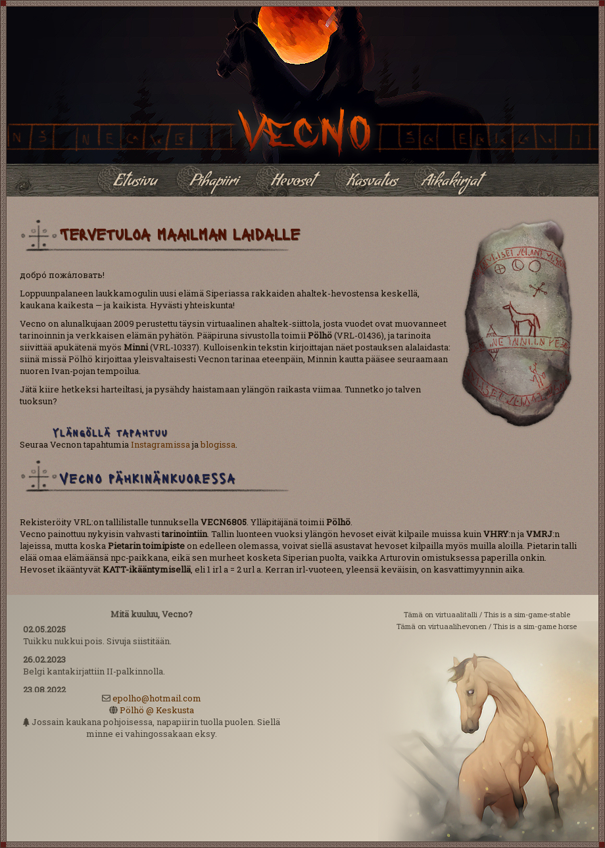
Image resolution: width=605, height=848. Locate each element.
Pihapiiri (214, 182)
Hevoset (292, 182)
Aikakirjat (451, 182)
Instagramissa (160, 444)
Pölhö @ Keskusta (157, 710)
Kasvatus (372, 182)
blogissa (218, 444)
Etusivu (135, 182)
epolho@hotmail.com (156, 698)
